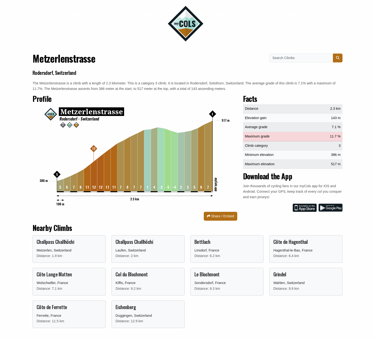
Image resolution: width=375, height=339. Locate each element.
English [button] (290, 14)
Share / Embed (220, 216)
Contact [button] (81, 14)
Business (148, 14)
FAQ (242, 14)
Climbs (221, 14)
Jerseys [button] (114, 14)
